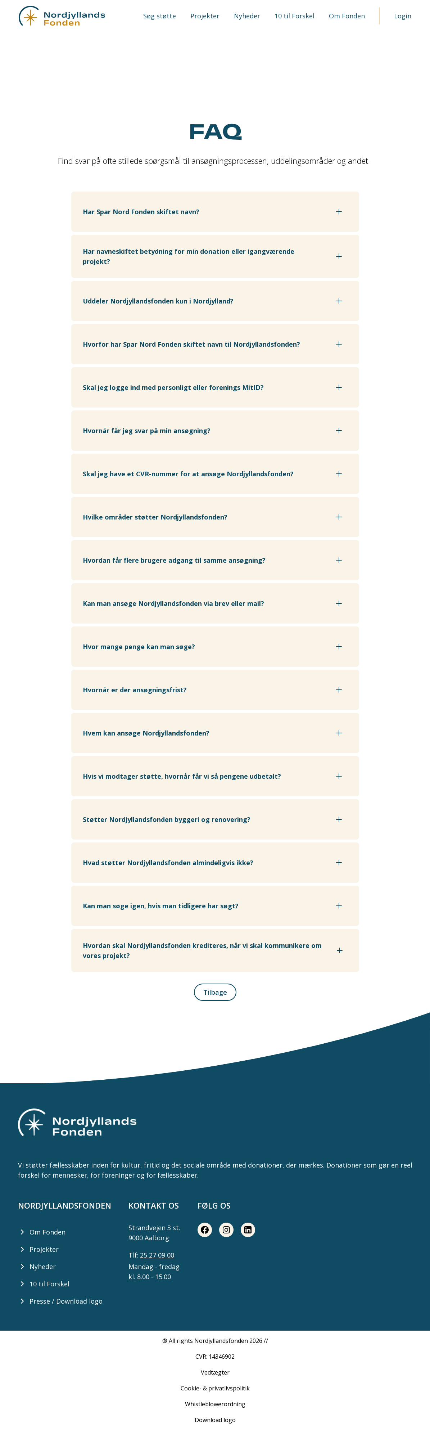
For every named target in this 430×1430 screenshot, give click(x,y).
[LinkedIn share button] (248, 1230)
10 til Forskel (294, 16)
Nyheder (247, 16)
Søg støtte (159, 16)
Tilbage (215, 992)
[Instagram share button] (226, 1230)
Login (402, 16)
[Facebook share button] (205, 1230)
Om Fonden (347, 16)
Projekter (204, 16)
